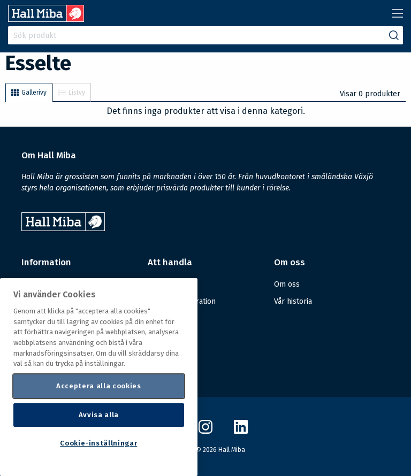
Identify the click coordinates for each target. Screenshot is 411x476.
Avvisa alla (99, 415)
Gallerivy (29, 92)
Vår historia (293, 301)
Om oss (287, 284)
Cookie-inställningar (98, 443)
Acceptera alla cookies (98, 386)
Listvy (71, 92)
